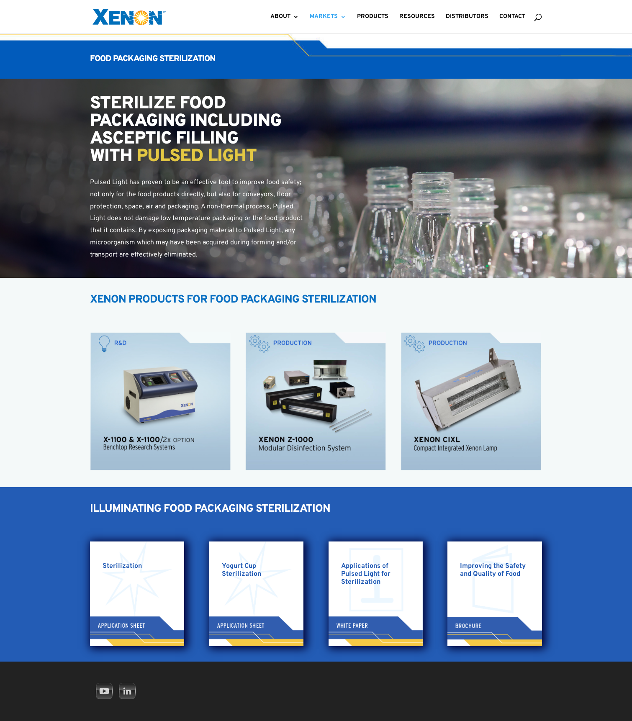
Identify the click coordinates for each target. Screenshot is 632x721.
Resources (417, 17)
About (280, 17)
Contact (512, 17)
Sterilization (122, 566)
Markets (324, 17)
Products (372, 17)
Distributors (467, 17)
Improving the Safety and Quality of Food (493, 570)
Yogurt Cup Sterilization (241, 570)
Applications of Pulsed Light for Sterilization (366, 574)
